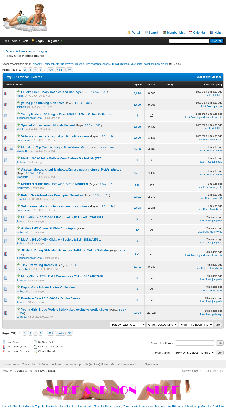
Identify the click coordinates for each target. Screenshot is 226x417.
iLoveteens (146, 406)
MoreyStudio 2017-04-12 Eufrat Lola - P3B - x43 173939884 (62, 217)
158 (137, 185)
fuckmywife (67, 63)
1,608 (137, 207)
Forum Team (11, 364)
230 (112, 147)
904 (21, 313)
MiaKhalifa (136, 63)
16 (110, 184)
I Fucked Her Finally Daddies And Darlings (51, 92)
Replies (137, 84)
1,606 (137, 137)
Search (153, 32)
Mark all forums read (123, 364)
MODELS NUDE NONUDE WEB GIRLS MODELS (54, 184)
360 (98, 125)
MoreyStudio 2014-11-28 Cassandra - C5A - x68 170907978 (62, 276)
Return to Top (72, 364)
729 (51, 69)
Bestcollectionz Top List (61, 406)
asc (219, 84)
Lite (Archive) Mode (96, 364)
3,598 (137, 126)
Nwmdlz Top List (13, 406)
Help (218, 32)
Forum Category (37, 51)
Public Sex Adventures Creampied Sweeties (52, 195)
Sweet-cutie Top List (91, 406)
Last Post (209, 84)
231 (39, 173)
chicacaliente (52, 63)
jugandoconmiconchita (98, 63)
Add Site (218, 406)
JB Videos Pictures (13, 51)
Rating (169, 84)
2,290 (137, 148)
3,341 (137, 266)
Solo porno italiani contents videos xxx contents (55, 206)
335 (82, 265)
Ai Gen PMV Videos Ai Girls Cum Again (48, 228)
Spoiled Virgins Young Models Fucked (48, 125)
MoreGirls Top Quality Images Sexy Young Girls (54, 147)
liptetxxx (124, 63)
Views (151, 84)
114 (137, 253)
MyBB (20, 371)
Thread (8, 84)
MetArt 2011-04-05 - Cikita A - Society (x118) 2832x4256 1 (61, 239)
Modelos (206, 406)
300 (104, 92)
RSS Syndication (149, 364)
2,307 (137, 172)
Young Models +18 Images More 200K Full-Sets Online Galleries (66, 114)
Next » (60, 69)
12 (137, 229)
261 (88, 103)
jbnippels (79, 63)
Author (18, 84)
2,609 (137, 104)
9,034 (137, 312)
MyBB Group (47, 371)
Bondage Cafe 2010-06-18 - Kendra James (50, 298)
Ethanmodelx (180, 406)
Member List (176, 32)
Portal (136, 32)
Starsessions (162, 406)
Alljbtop (195, 406)
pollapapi (149, 63)
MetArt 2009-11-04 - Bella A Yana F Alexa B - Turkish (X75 (61, 158)
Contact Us (28, 364)
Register (53, 41)
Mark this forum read (209, 76)
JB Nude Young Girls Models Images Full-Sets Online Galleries (65, 250)
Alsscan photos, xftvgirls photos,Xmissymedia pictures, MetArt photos (71, 169)
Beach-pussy (113, 406)
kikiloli (115, 63)
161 (113, 136)
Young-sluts (130, 406)
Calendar (199, 32)
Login (40, 41)
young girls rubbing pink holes (43, 103)
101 (106, 195)
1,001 (137, 196)
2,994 (137, 93)
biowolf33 (38, 63)
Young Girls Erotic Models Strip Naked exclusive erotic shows (65, 309)
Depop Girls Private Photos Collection (48, 287)
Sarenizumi (161, 63)
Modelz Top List (35, 406)
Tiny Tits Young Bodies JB (39, 265)
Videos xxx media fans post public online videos (55, 136)
